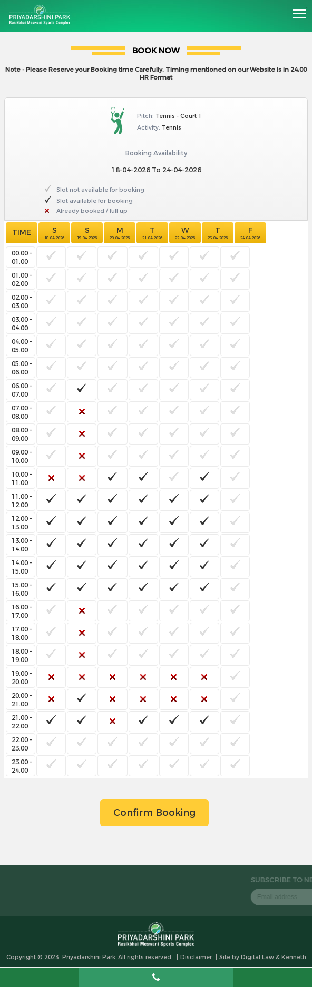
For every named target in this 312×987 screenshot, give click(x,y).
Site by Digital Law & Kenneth (262, 957)
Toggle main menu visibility (300, 10)
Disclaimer (196, 957)
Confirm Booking (154, 812)
